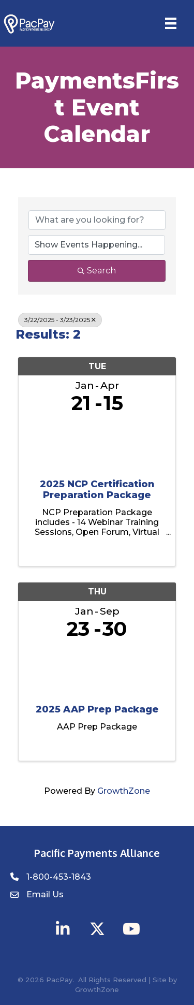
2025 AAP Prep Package (97, 709)
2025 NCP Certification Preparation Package (97, 490)
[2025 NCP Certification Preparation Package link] (97, 444)
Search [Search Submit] (97, 270)
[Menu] (171, 23)
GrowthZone (123, 791)
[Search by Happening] (96, 245)
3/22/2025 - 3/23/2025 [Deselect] (60, 320)
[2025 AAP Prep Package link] (97, 669)
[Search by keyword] (97, 220)
